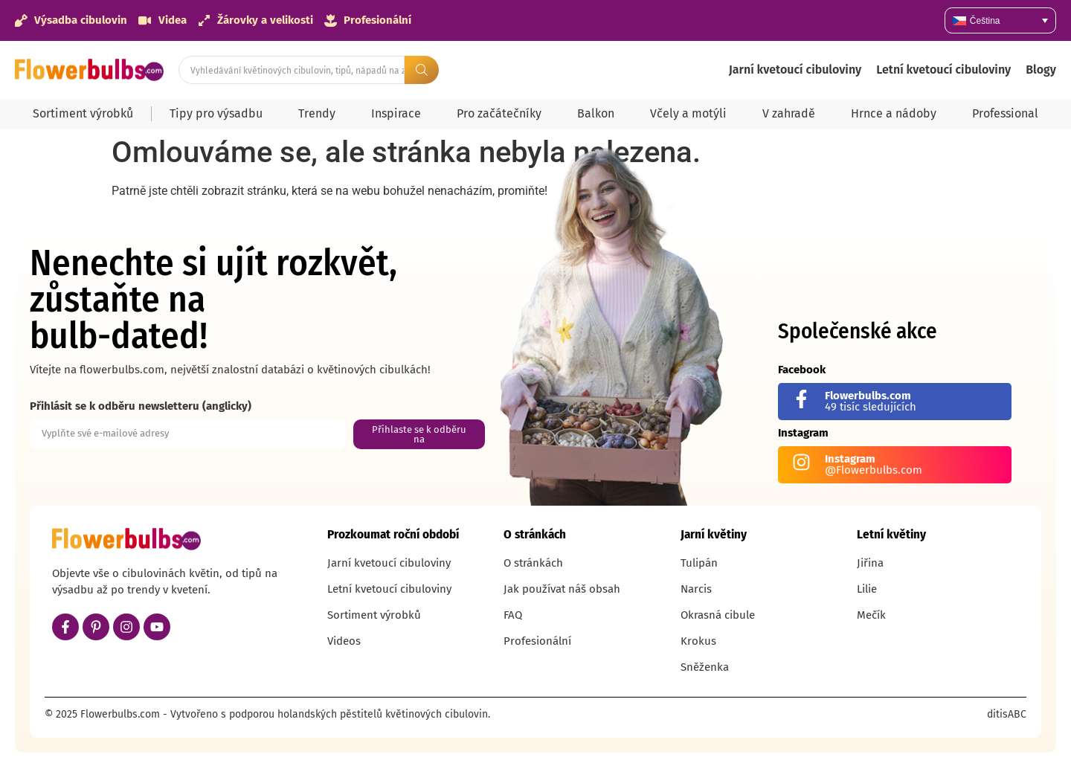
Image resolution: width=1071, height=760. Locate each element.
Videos (344, 641)
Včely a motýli (688, 113)
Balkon (595, 113)
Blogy (1041, 69)
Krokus (698, 641)
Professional (1005, 113)
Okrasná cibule (718, 615)
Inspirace (396, 113)
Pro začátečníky (499, 113)
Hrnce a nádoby (893, 113)
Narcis (696, 589)
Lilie (867, 589)
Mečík (871, 615)
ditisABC (1006, 714)
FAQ (513, 615)
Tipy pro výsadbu (216, 113)
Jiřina (870, 563)
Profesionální (537, 641)
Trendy (316, 113)
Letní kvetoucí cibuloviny (943, 69)
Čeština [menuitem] (985, 21)
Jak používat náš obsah (562, 589)
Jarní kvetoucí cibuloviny (795, 69)
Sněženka (705, 667)
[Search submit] (422, 70)
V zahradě (788, 113)
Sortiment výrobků (83, 113)
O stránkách (533, 563)
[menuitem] (1000, 20)
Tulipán (699, 563)
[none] (1000, 20)
